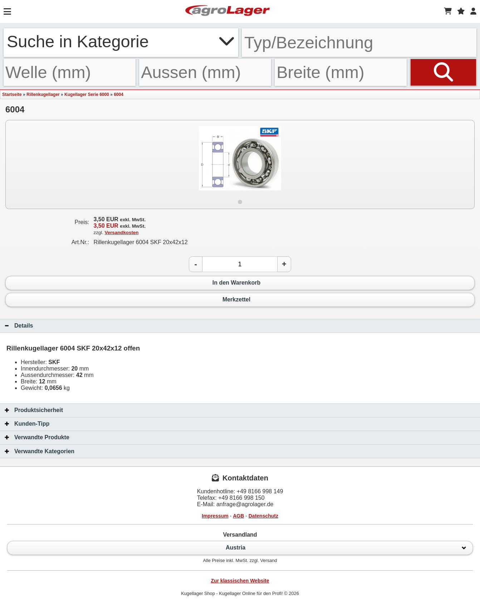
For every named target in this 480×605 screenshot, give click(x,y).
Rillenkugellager (43, 94)
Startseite (12, 94)
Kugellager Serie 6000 (86, 94)
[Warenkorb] (448, 11)
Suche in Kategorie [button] (121, 41)
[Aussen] (205, 72)
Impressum (215, 516)
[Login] (473, 11)
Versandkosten (122, 232)
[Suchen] (443, 72)
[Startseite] (227, 11)
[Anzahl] (239, 264)
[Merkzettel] (461, 11)
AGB (238, 516)
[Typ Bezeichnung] (359, 42)
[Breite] (341, 72)
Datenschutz (263, 516)
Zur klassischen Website (240, 581)
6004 (118, 94)
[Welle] (70, 72)
